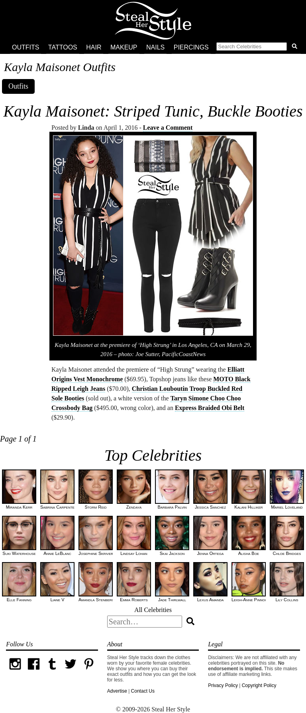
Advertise (117, 691)
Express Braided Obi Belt (209, 407)
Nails (155, 47)
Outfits (25, 47)
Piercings (191, 47)
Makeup (123, 47)
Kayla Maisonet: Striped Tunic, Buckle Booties (153, 111)
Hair (93, 47)
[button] (258, 47)
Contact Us (143, 691)
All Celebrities (153, 609)
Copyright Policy (259, 685)
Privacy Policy (223, 685)
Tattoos (62, 47)
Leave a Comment (167, 127)
